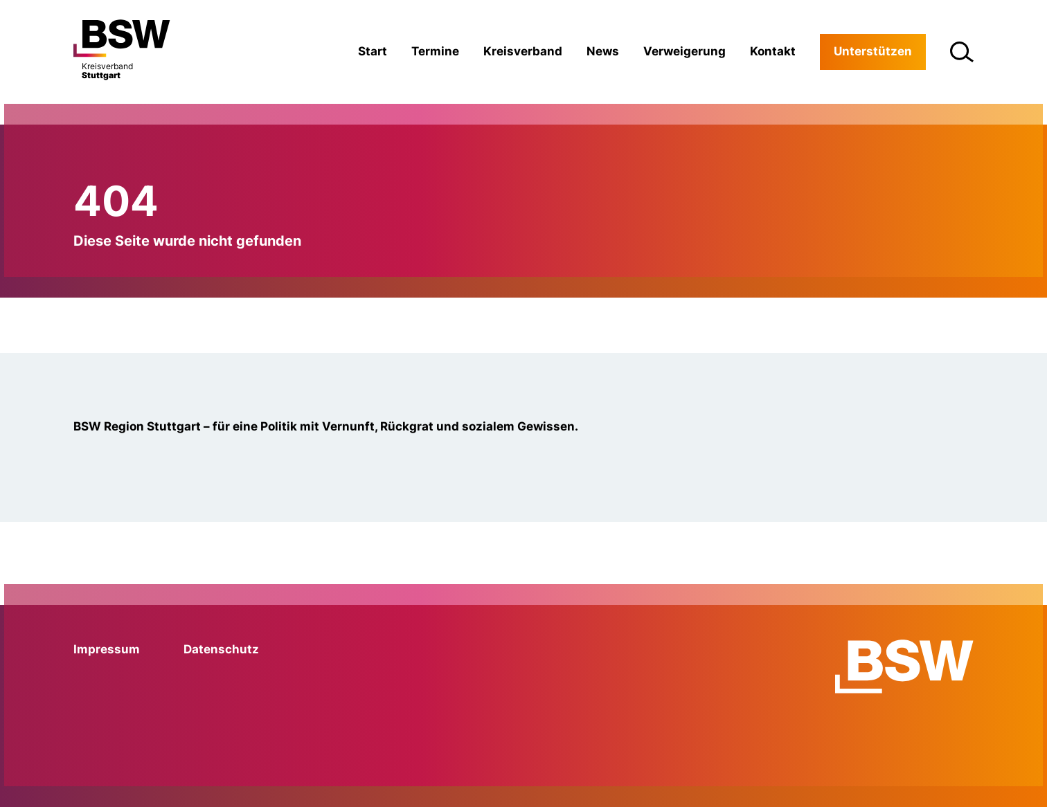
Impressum (106, 649)
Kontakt (773, 51)
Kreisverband (522, 51)
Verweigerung (684, 51)
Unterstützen (873, 51)
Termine (435, 51)
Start (372, 51)
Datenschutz (221, 649)
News (603, 51)
